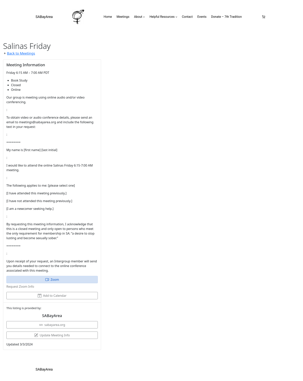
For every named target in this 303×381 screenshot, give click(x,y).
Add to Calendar (52, 295)
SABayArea (44, 17)
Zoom (52, 279)
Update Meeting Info (52, 335)
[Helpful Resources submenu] (176, 17)
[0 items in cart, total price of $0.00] (263, 17)
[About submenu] (144, 17)
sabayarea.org (52, 325)
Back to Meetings (21, 53)
